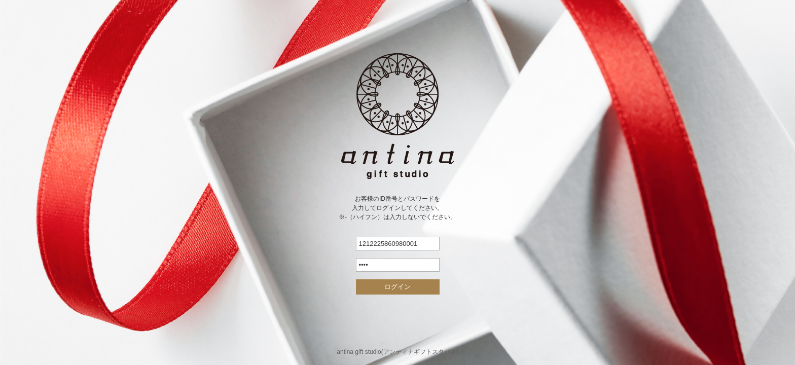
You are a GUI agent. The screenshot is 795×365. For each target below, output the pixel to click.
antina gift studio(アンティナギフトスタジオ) (397, 352)
